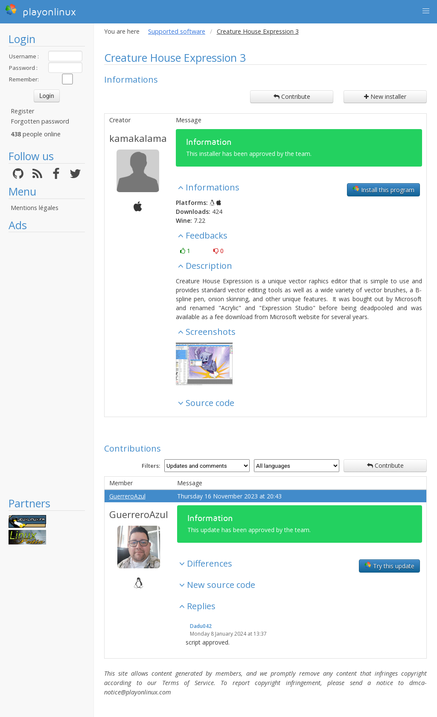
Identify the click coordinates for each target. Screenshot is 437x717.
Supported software (176, 31)
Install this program (383, 189)
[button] (426, 11)
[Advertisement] (47, 364)
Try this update (389, 566)
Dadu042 (201, 626)
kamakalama (138, 138)
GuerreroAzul (127, 496)
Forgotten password (40, 121)
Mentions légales (34, 208)
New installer (385, 96)
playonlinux (40, 10)
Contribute (292, 96)
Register (22, 111)
